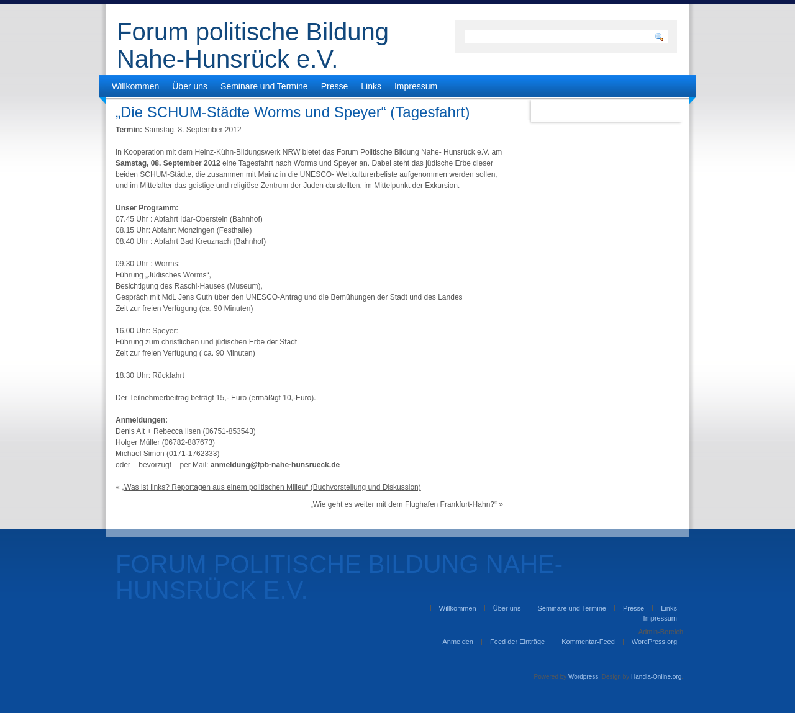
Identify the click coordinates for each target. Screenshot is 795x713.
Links (371, 86)
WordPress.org (654, 641)
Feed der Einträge (517, 641)
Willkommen (135, 86)
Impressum (415, 86)
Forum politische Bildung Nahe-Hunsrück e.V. (253, 45)
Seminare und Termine (264, 86)
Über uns (189, 86)
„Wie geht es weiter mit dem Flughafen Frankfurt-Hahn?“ (404, 504)
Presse (334, 86)
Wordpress (583, 676)
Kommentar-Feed (588, 641)
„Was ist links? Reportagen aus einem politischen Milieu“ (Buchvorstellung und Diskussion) (271, 487)
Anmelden (457, 641)
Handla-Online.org (656, 676)
